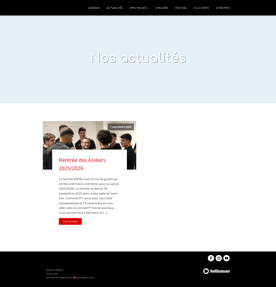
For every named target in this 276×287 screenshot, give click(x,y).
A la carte (201, 7)
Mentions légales (54, 269)
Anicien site (52, 273)
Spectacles (138, 7)
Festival (181, 7)
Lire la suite (70, 221)
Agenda (93, 7)
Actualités (114, 7)
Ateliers (162, 7)
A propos (223, 7)
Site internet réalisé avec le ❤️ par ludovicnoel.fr (70, 277)
